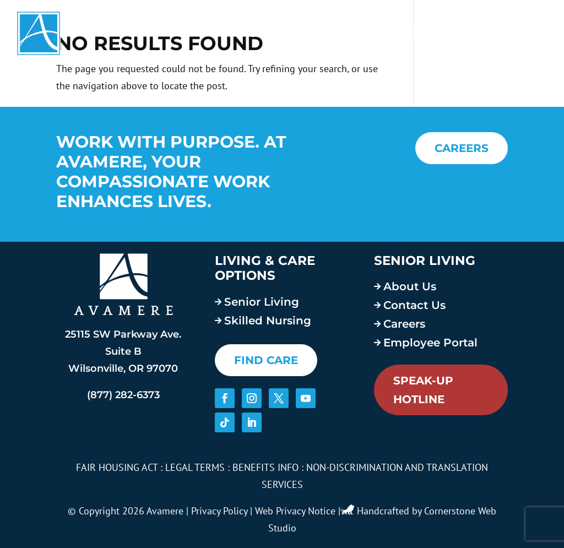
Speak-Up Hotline (423, 390)
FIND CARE (266, 360)
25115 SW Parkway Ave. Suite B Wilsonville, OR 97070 (123, 351)
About (342, 34)
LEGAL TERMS (195, 467)
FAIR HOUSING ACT (117, 467)
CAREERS (462, 148)
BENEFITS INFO (265, 467)
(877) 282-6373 (123, 395)
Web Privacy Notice (295, 510)
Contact (522, 34)
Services (275, 34)
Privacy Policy (219, 510)
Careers (408, 34)
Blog (470, 34)
